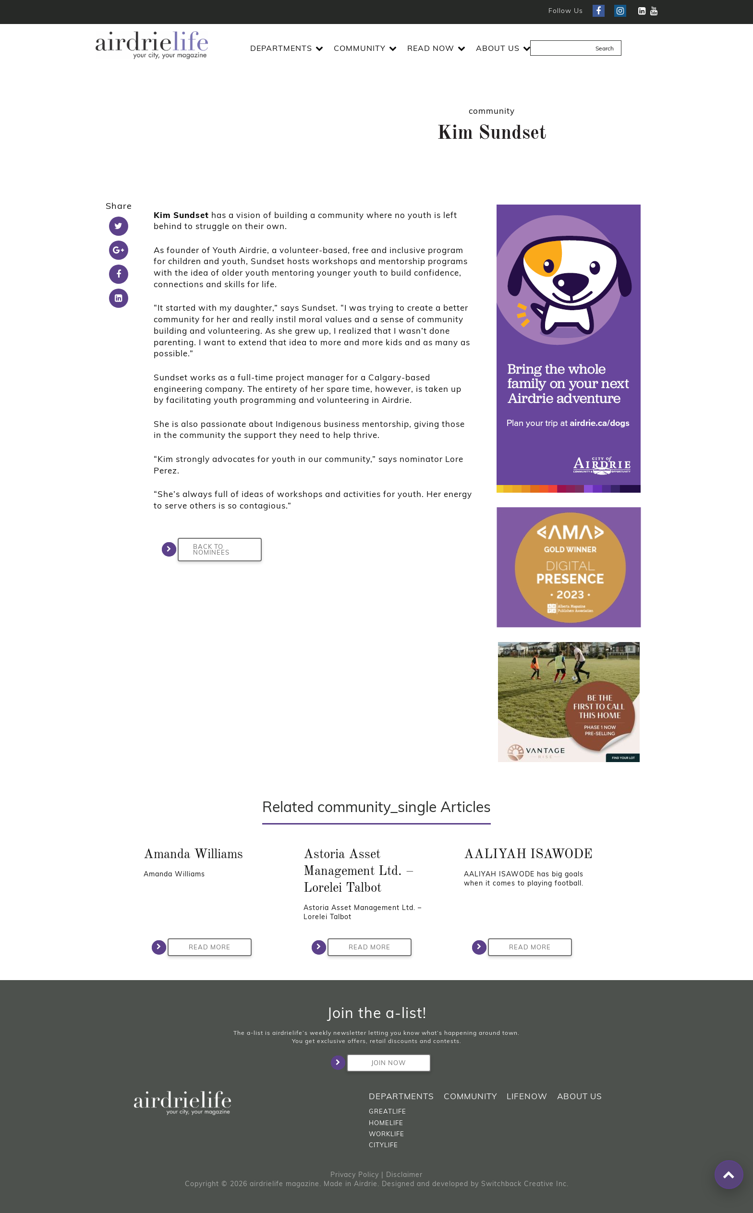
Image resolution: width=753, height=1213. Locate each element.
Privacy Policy (354, 1174)
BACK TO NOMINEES (204, 549)
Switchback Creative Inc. (525, 1183)
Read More (199, 947)
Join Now (376, 1062)
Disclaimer (404, 1174)
